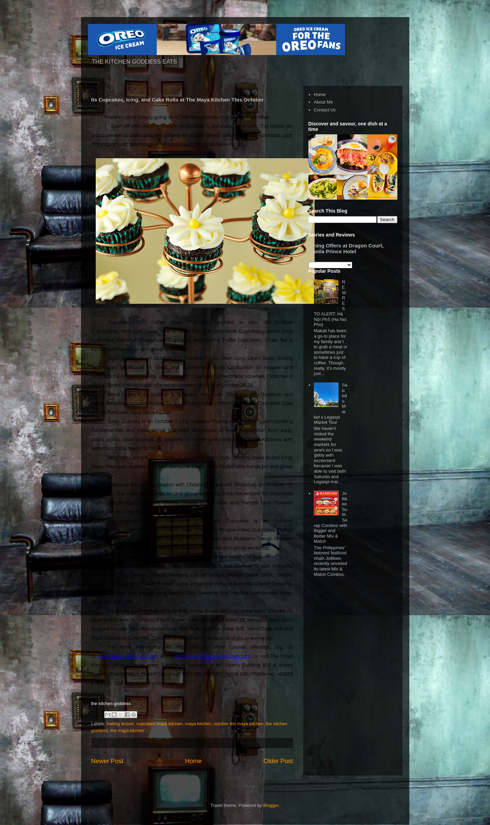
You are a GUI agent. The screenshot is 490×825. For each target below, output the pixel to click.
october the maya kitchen (238, 723)
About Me (323, 102)
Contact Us (325, 109)
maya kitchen (198, 723)
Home (193, 761)
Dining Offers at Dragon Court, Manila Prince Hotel (346, 248)
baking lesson (120, 723)
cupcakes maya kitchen (159, 723)
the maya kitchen (127, 730)
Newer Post (107, 761)
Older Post (278, 761)
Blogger (270, 805)
